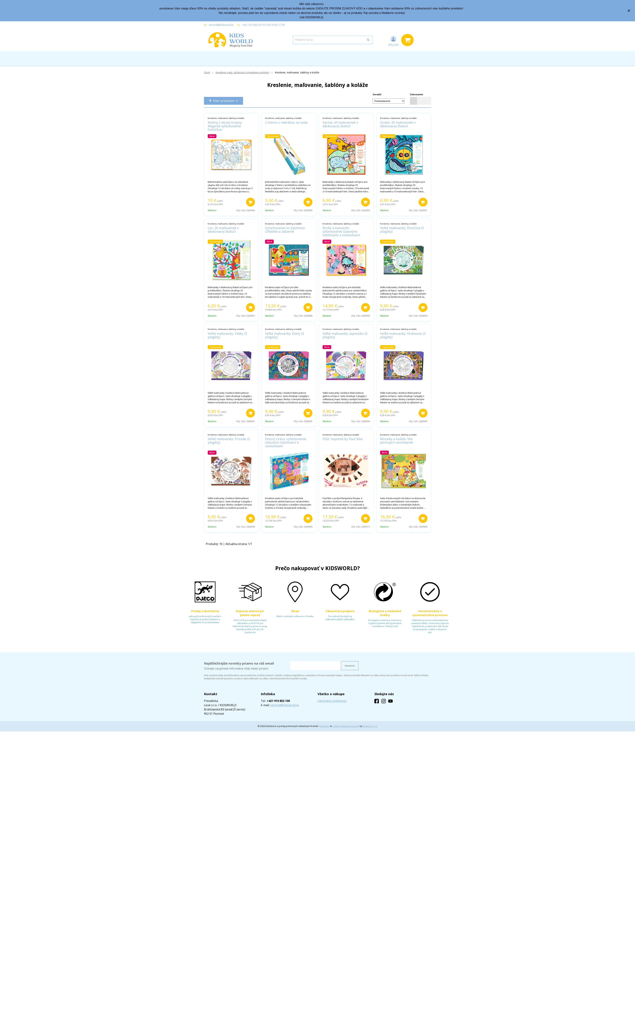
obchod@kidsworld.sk (221, 24)
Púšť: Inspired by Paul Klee (343, 439)
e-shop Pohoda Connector (345, 726)
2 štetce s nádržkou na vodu (286, 122)
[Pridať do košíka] (250, 202)
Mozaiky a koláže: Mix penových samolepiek (396, 441)
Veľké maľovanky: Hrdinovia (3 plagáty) (403, 335)
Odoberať (350, 665)
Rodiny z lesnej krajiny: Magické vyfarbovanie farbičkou (225, 126)
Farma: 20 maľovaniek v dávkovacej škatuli (340, 124)
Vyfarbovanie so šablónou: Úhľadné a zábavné (285, 230)
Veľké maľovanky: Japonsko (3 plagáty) (345, 335)
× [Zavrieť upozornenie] (629, 11)
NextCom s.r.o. (370, 726)
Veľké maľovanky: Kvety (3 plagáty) (284, 335)
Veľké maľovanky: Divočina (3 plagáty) (402, 230)
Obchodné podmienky (332, 701)
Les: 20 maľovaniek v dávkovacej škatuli (223, 230)
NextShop (325, 726)
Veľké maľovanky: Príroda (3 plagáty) (229, 441)
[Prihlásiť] (393, 41)
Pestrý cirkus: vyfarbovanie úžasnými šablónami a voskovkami (285, 442)
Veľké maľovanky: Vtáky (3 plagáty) (227, 335)
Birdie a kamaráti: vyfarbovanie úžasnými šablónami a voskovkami (341, 231)
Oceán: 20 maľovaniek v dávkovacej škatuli (398, 124)
